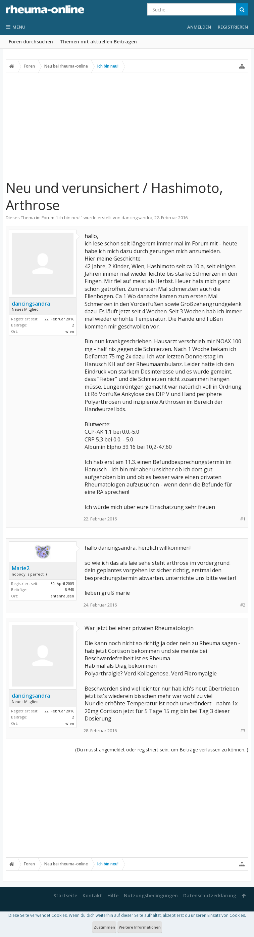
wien (69, 331)
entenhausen (62, 595)
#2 (242, 605)
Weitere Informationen (140, 927)
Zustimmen (104, 927)
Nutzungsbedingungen (151, 895)
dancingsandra (136, 217)
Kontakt (92, 895)
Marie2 (21, 568)
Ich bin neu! (69, 217)
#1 (242, 519)
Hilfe (112, 895)
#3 (242, 731)
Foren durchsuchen (31, 41)
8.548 (69, 589)
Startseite (65, 895)
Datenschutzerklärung (209, 895)
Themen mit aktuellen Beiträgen (98, 41)
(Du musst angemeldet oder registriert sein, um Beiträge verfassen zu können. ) (161, 749)
